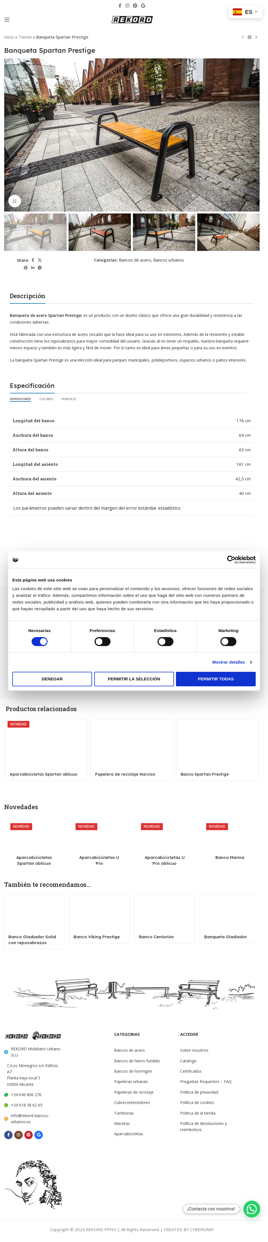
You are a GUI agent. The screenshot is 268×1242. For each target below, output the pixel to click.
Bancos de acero (134, 259)
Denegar (52, 678)
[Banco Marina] (229, 835)
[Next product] (256, 37)
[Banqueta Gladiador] (230, 911)
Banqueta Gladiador (222, 935)
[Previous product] (242, 37)
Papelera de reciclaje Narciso (123, 772)
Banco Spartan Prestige (204, 772)
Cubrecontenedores (131, 1101)
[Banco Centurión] (164, 911)
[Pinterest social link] (135, 5)
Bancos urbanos (167, 259)
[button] (251, 1209)
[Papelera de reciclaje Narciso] (132, 742)
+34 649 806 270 (26, 1085)
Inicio (9, 36)
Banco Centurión (154, 935)
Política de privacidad (198, 1091)
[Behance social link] (143, 5)
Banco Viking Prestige (94, 935)
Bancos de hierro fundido (136, 1059)
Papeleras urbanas (130, 1080)
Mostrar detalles (228, 662)
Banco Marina (230, 856)
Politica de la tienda (197, 1112)
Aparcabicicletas (128, 1132)
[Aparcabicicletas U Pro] (99, 835)
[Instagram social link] (127, 5)
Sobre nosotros (193, 1049)
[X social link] (39, 260)
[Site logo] (132, 19)
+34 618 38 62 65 (26, 1096)
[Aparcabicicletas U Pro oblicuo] (164, 835)
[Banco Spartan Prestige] (218, 742)
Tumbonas (123, 1112)
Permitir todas (216, 678)
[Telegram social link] (39, 267)
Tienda (24, 36)
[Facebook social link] (120, 5)
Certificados (190, 1070)
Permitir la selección (134, 678)
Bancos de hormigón (132, 1070)
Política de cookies (196, 1101)
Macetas (121, 1122)
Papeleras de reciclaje (133, 1091)
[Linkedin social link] (32, 267)
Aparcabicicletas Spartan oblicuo (40, 772)
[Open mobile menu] (7, 19)
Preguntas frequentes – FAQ (205, 1080)
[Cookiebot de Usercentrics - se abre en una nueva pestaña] (231, 559)
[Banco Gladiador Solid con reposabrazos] (34, 911)
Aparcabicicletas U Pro (99, 856)
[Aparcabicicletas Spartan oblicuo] (46, 742)
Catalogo (188, 1059)
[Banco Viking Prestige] (99, 911)
